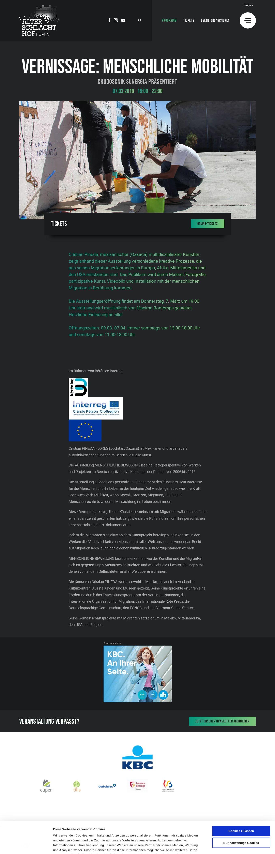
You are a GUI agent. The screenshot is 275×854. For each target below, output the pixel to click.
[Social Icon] (109, 20)
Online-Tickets (207, 224)
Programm (169, 20)
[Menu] (248, 20)
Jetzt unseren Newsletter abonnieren (222, 721)
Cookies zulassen (241, 800)
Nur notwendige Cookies (241, 812)
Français (248, 5)
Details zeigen (215, 846)
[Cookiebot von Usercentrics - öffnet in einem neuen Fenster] (26, 846)
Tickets (188, 20)
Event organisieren (215, 20)
